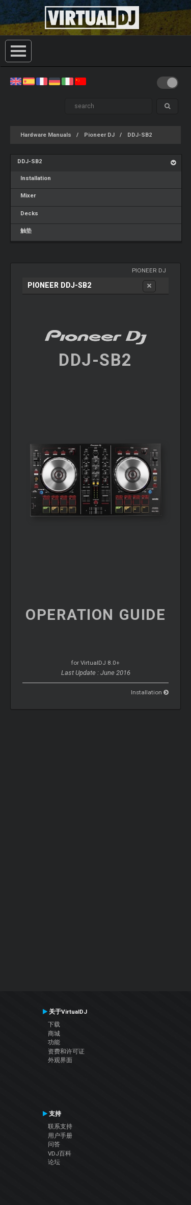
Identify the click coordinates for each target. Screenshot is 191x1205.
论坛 (54, 1162)
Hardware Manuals (45, 135)
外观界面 (60, 1060)
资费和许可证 (66, 1051)
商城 (54, 1033)
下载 (54, 1024)
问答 (54, 1144)
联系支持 (60, 1126)
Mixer (26, 195)
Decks (27, 213)
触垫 (24, 231)
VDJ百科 (59, 1153)
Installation (34, 178)
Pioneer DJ (99, 135)
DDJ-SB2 (139, 135)
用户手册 (60, 1135)
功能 (54, 1042)
